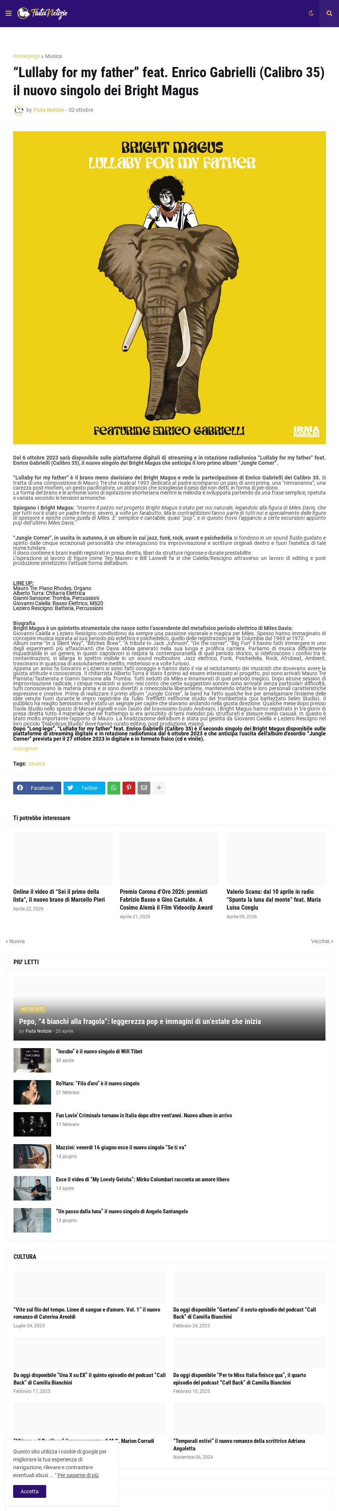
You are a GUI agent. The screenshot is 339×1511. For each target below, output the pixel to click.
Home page (26, 56)
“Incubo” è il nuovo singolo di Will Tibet (99, 1051)
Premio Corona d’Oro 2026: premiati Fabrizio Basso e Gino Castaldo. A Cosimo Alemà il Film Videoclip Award (166, 899)
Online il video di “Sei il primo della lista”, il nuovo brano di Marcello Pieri (59, 895)
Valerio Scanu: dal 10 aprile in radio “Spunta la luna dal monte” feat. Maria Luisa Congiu (274, 899)
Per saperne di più (78, 1475)
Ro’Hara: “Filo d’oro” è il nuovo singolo (97, 1083)
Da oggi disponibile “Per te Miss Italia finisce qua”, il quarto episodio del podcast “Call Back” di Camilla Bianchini (239, 1379)
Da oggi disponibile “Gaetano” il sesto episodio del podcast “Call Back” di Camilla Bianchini (244, 1313)
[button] (8, 13)
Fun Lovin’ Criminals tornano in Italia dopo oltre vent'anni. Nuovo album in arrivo (144, 1115)
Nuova (17, 941)
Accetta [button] (30, 1491)
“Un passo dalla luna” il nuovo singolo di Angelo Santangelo (122, 1211)
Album (21, 1503)
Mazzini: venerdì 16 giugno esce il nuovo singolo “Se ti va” (121, 1147)
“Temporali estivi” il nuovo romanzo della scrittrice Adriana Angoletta (239, 1445)
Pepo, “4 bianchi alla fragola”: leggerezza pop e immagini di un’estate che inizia (140, 1021)
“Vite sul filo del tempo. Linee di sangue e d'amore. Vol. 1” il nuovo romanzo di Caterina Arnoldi (87, 1313)
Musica (53, 56)
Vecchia (320, 941)
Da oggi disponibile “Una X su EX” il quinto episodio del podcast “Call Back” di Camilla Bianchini (90, 1379)
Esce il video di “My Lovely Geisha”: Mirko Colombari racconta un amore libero (142, 1179)
